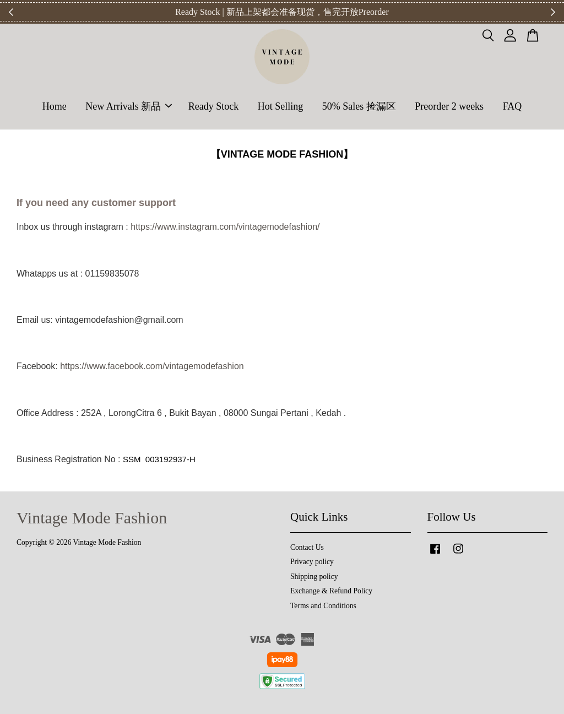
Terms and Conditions (323, 606)
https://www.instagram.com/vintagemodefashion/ (225, 226)
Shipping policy (314, 576)
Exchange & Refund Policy (331, 591)
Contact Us (307, 547)
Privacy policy (312, 562)
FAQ (512, 106)
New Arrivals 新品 (128, 106)
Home (54, 106)
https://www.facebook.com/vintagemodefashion (152, 366)
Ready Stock (213, 106)
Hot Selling (280, 106)
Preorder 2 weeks (449, 106)
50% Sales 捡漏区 (359, 106)
